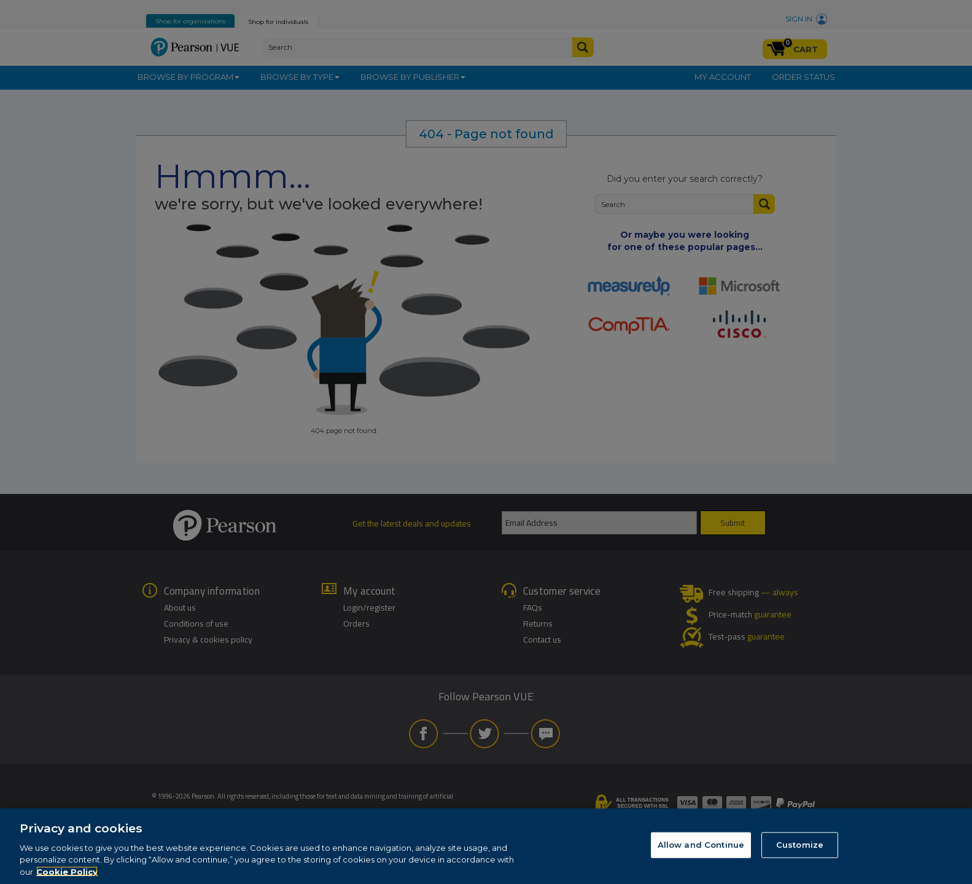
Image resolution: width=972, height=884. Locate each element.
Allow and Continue (701, 855)
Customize (799, 855)
